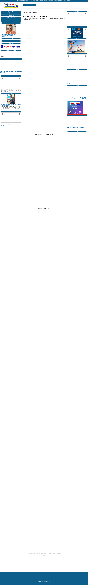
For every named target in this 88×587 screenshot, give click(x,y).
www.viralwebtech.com (47, 581)
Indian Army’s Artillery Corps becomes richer (35, 16)
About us (33, 573)
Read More (3, 36)
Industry (46, 9)
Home (17, 9)
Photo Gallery (11, 12)
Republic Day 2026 (11, 15)
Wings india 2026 (11, 11)
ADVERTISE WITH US (45, 573)
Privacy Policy (54, 573)
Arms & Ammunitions (51, 9)
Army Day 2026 (11, 19)
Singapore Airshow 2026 (11, 17)
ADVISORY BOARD (37, 573)
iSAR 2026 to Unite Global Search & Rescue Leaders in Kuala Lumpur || (23, 0)
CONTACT (41, 573)
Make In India (37, 9)
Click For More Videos (77, 131)
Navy (22, 9)
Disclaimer (50, 573)
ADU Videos (11, 43)
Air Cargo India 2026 (29, 4)
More (70, 9)
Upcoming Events (66, 9)
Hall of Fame (41, 9)
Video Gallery (11, 13)
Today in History (11, 38)
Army (19, 9)
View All (2, 56)
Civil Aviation (32, 9)
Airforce (25, 9)
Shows (28, 9)
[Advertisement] (44, 563)
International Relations (58, 9)
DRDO (63, 9)
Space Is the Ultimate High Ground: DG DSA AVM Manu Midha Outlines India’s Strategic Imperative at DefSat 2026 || (52, 0)
